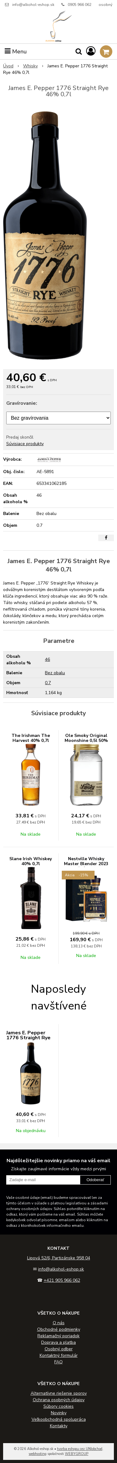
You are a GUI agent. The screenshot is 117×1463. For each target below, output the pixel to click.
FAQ (58, 1362)
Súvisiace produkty (25, 444)
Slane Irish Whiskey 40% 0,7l (30, 861)
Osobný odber (59, 1349)
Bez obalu (55, 673)
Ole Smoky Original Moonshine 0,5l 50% (86, 738)
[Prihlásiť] (90, 51)
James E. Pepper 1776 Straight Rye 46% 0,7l (28, 1037)
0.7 (48, 683)
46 (47, 659)
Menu (16, 51)
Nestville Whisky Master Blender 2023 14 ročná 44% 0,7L (86, 864)
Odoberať (95, 1179)
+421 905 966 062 (62, 1280)
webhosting (37, 1454)
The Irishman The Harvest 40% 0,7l (31, 738)
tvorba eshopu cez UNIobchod (79, 1449)
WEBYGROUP (76, 1454)
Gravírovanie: (21, 403)
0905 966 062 (79, 4)
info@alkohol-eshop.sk (33, 4)
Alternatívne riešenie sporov (59, 1393)
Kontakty (58, 1426)
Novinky (58, 1413)
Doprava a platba (58, 1342)
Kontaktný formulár (59, 1355)
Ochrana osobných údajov (59, 1400)
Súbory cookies (58, 1406)
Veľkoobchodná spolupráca (59, 1419)
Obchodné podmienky (58, 1329)
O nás (59, 1323)
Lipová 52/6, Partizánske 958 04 (58, 1258)
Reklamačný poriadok (58, 1336)
